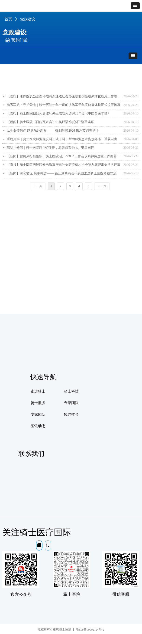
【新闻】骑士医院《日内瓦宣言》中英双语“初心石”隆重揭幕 (50, 122)
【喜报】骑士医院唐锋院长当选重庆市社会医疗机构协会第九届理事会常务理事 (63, 165)
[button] (135, 5)
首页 (8, 19)
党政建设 (27, 19)
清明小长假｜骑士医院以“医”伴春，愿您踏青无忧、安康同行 (50, 147)
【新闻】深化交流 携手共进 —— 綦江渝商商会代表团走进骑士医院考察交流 (61, 173)
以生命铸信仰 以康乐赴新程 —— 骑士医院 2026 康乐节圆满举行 (53, 130)
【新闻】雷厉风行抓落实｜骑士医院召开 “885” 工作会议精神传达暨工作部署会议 (64, 156)
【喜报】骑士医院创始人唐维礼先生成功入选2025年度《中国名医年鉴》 (59, 113)
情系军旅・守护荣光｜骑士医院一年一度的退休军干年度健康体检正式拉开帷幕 (63, 105)
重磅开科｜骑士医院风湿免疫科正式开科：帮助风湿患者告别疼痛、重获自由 (62, 139)
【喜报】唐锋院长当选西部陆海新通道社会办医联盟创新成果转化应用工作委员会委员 (64, 96)
